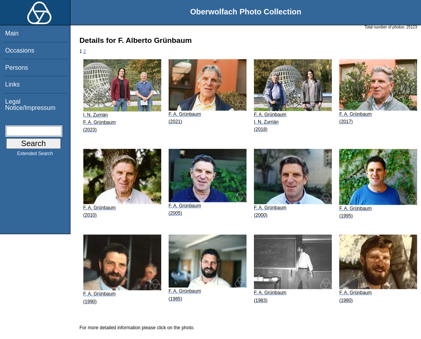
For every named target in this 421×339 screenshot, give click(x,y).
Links (12, 84)
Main (12, 33)
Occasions (19, 50)
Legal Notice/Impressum (30, 104)
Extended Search (35, 155)
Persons (16, 67)
